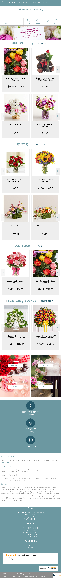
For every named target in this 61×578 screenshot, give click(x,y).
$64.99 (16, 132)
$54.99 (45, 86)
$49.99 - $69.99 (45, 187)
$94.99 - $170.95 (16, 86)
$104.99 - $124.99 (15, 344)
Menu (6, 23)
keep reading (6, 462)
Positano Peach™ (16, 226)
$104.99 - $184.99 (45, 344)
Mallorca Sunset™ (45, 226)
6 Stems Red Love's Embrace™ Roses (15, 180)
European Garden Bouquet (45, 180)
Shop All (43, 43)
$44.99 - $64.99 (15, 289)
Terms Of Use (7, 576)
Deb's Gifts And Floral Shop (30, 9)
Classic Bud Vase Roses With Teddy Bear (45, 79)
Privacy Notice (17, 576)
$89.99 (16, 234)
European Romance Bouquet (16, 282)
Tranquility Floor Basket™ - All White (16, 337)
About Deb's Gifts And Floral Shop (14, 457)
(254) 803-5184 (10, 2)
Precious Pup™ (16, 124)
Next (58, 69)
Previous (3, 69)
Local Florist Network (31, 576)
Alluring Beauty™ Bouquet (45, 125)
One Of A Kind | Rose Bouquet (15, 79)
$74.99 (45, 132)
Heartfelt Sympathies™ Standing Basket (45, 337)
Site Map (42, 576)
